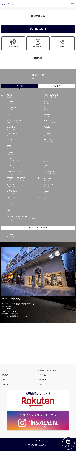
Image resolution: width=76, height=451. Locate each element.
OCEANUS (59, 115)
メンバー (41, 384)
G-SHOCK (22, 186)
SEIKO (59, 160)
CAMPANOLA (22, 134)
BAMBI (22, 115)
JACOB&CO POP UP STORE (22, 218)
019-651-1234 (11, 306)
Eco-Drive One (22, 160)
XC (59, 198)
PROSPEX (59, 141)
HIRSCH (22, 205)
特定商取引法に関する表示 (48, 371)
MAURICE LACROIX (59, 96)
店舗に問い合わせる (38, 29)
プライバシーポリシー (46, 375)
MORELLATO (59, 102)
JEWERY (4, 375)
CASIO (22, 141)
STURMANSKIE (59, 173)
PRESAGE (59, 134)
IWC (22, 211)
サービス (63, 43)
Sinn (59, 166)
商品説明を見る (13, 43)
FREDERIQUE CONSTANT (22, 179)
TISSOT (59, 192)
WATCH (19, 86)
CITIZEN (22, 154)
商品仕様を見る (38, 43)
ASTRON (22, 96)
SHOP (3, 380)
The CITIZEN (59, 186)
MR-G (59, 109)
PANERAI (59, 128)
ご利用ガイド (43, 380)
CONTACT (5, 384)
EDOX (22, 166)
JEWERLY (56, 86)
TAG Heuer (59, 179)
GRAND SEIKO (22, 192)
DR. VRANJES (22, 235)
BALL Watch (22, 109)
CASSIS (22, 147)
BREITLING (22, 128)
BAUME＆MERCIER (22, 122)
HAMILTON (22, 198)
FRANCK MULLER (22, 173)
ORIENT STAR (59, 122)
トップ (3, 9)
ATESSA (22, 102)
